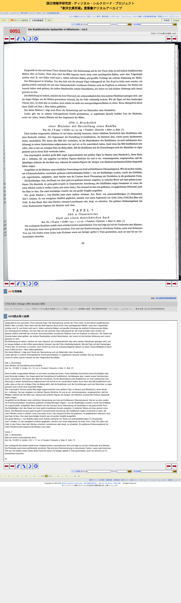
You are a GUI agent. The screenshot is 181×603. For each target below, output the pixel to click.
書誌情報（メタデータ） (111, 16)
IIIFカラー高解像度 (19, 20)
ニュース (177, 480)
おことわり (163, 480)
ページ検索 (76, 24)
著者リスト (125, 480)
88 (75, 476)
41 (34, 476)
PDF (49, 20)
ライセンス (154, 480)
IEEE (43, 304)
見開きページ (163, 16)
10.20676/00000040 (166, 298)
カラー (4, 20)
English (176, 20)
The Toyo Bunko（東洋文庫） (112, 483)
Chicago (21, 304)
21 (17, 476)
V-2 (44, 13)
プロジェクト (144, 480)
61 (58, 476)
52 (49, 476)
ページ (119, 24)
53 (51, 476)
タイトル (95, 24)
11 (9, 476)
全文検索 (137, 24)
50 (43, 476)
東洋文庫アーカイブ (28, 13)
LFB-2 (39, 13)
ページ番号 (96, 16)
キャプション (127, 16)
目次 (89, 16)
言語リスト (134, 480)
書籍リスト (93, 480)
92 (79, 476)
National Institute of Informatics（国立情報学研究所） (80, 483)
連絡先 (170, 480)
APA (28, 304)
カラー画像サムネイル (77, 16)
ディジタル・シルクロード (9, 13)
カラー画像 (137, 16)
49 (41, 476)
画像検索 (109, 480)
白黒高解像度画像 (53, 13)
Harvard (35, 304)
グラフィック (174, 16)
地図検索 (117, 480)
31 (26, 476)
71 (66, 476)
